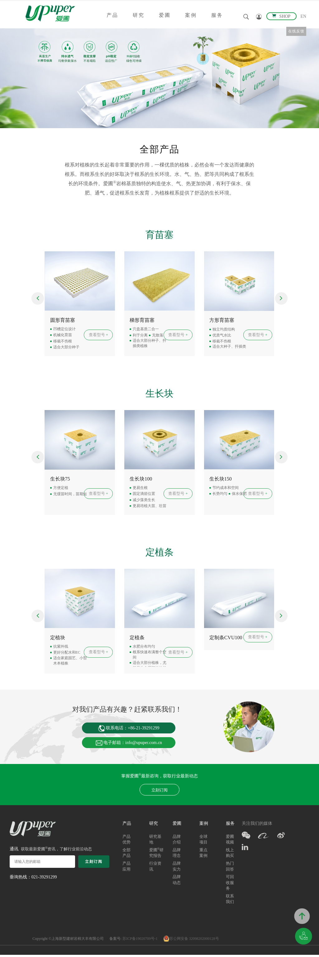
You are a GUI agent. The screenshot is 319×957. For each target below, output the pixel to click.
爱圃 (165, 15)
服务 (217, 15)
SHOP (281, 16)
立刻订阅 (159, 792)
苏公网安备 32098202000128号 (191, 941)
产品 (112, 15)
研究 (139, 15)
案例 (191, 15)
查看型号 (99, 335)
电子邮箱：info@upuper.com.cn (129, 744)
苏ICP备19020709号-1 (140, 941)
